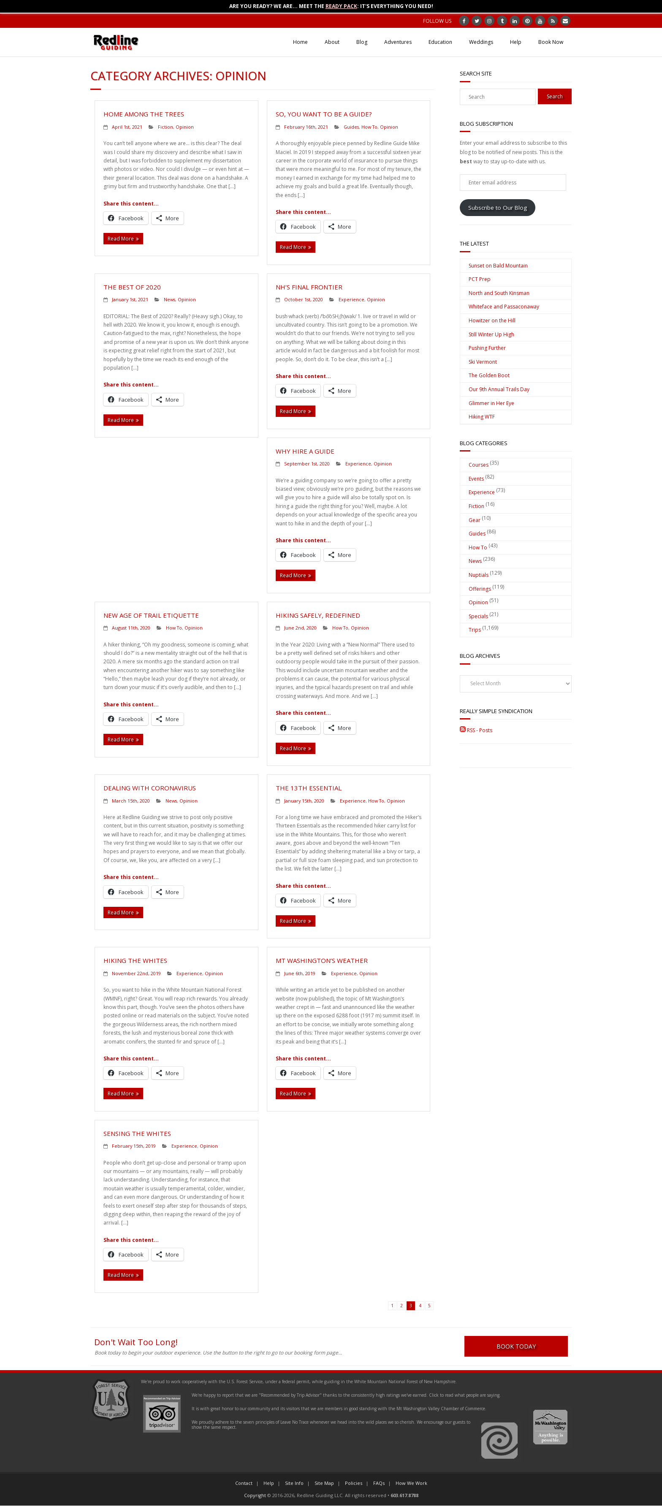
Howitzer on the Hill (492, 320)
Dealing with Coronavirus (149, 788)
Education (440, 42)
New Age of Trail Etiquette (151, 615)
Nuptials (478, 575)
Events (476, 478)
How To (369, 127)
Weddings (481, 42)
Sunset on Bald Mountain (498, 265)
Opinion (185, 127)
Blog (361, 42)
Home (300, 42)
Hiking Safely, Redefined (318, 615)
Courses (478, 464)
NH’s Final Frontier (309, 287)
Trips (475, 629)
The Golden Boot (489, 375)
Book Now (550, 42)
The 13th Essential (309, 788)
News (169, 299)
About (332, 42)
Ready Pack (341, 6)
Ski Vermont (483, 361)
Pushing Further (487, 347)
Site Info (294, 1483)
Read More (121, 238)
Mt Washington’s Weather (322, 960)
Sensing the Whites (137, 1133)
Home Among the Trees (143, 114)
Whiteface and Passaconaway (504, 306)
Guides (351, 127)
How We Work (411, 1483)
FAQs (379, 1483)
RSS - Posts (476, 730)
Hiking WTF (482, 416)
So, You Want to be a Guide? (324, 114)
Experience (351, 299)
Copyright (255, 1495)
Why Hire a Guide (305, 451)
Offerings (480, 588)
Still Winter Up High (491, 334)
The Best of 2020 (132, 287)
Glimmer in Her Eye (491, 403)
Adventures (398, 42)
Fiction (165, 127)
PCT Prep (480, 279)
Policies (353, 1483)
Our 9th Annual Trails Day (499, 389)
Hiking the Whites (135, 960)
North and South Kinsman (499, 293)
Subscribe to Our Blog (497, 207)
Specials (478, 616)
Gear (474, 520)
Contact (243, 1483)
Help (515, 42)
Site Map (324, 1483)
